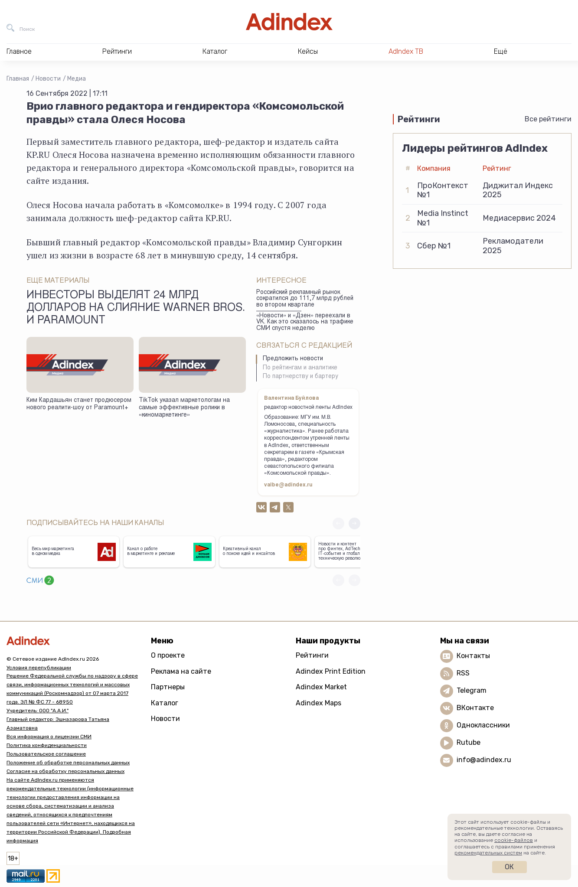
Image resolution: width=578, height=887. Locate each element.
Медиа (76, 78)
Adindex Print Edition (331, 671)
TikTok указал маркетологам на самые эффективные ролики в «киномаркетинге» (184, 408)
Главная (18, 78)
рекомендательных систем (488, 853)
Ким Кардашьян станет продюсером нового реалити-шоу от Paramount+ (78, 404)
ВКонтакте (475, 708)
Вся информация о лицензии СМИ (49, 737)
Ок (509, 867)
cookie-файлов (513, 840)
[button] (354, 523)
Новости (48, 78)
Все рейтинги (548, 119)
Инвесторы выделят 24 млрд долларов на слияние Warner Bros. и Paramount (135, 308)
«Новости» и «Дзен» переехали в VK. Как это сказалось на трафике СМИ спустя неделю (304, 322)
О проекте (168, 655)
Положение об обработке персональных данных (68, 763)
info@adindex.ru (484, 760)
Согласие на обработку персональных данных (65, 771)
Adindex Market (321, 687)
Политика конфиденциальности (47, 745)
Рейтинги (312, 655)
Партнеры (168, 687)
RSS (463, 673)
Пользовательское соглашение (46, 754)
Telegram (472, 690)
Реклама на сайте (181, 671)
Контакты (473, 656)
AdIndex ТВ (406, 51)
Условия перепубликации (39, 668)
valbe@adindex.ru (288, 485)
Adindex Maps (318, 703)
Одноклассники (483, 725)
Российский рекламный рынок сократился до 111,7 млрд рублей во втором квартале (304, 299)
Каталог (164, 703)
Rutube (468, 742)
